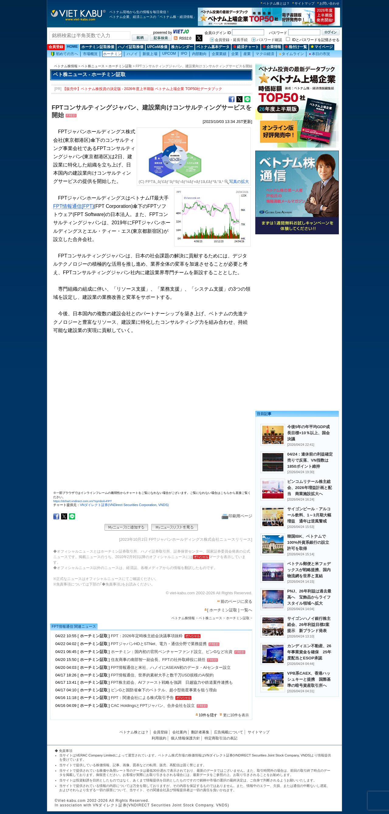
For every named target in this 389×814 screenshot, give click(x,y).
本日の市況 (319, 54)
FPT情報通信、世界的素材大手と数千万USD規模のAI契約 (162, 675)
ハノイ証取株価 (130, 47)
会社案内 (179, 732)
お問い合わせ (329, 3)
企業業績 (219, 54)
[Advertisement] (297, 279)
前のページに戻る (236, 601)
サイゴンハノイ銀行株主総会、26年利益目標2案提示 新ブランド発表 (309, 624)
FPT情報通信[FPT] (73, 206)
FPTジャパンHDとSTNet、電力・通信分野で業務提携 (159, 644)
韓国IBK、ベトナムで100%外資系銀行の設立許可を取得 (308, 542)
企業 (235, 54)
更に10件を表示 (236, 715)
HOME (72, 46)
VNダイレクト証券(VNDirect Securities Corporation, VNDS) (124, 505)
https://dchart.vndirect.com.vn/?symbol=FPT (82, 501)
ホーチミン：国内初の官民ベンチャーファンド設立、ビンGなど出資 (171, 652)
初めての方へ (64, 54)
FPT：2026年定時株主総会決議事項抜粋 (147, 636)
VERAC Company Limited (95, 755)
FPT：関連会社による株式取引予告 (142, 697)
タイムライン (291, 54)
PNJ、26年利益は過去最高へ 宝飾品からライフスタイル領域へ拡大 (309, 597)
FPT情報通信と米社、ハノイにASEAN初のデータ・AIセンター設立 (171, 667)
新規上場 (150, 54)
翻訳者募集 (200, 732)
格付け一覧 (296, 47)
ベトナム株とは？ (276, 3)
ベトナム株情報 (65, 66)
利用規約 (159, 738)
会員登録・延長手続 (231, 40)
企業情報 (272, 47)
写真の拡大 (236, 181)
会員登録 (56, 47)
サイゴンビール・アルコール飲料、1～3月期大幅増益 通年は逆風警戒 (309, 515)
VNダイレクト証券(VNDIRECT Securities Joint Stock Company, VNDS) (258, 755)
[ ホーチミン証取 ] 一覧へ (229, 610)
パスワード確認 (269, 40)
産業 (247, 54)
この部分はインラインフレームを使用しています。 (152, 415)
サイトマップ (304, 3)
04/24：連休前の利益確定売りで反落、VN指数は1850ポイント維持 (310, 460)
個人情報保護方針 (185, 738)
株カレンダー (182, 47)
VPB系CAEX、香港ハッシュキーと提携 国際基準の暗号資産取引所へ (309, 679)
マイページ (322, 47)
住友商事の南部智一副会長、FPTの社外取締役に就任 (158, 660)
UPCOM (169, 53)
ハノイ (132, 54)
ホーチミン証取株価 (97, 47)
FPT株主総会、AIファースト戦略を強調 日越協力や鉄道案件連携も (172, 682)
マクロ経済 (265, 54)
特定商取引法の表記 (221, 738)
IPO (184, 53)
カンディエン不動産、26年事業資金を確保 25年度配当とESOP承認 (309, 652)
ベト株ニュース (93, 66)
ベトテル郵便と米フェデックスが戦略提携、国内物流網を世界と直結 (309, 569)
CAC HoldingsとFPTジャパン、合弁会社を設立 (153, 706)
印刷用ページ (237, 516)
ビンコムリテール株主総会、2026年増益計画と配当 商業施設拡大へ (309, 487)
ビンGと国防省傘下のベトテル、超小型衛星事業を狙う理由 (164, 690)
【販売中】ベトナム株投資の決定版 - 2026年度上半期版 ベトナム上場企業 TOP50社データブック (142, 89)
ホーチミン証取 (120, 66)
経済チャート (246, 47)
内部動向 (199, 54)
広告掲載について (228, 732)
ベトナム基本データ (213, 47)
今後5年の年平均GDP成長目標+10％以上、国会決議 (308, 432)
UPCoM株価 (157, 47)
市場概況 (90, 54)
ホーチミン (112, 54)
